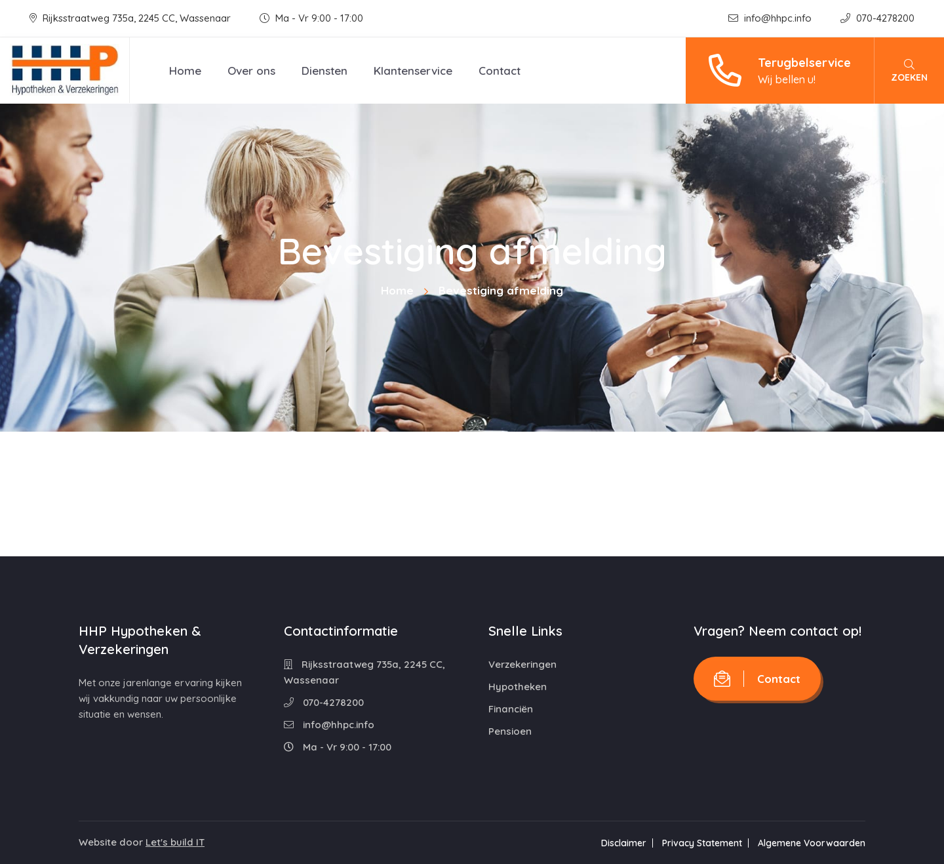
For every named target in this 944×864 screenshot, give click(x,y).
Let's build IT (175, 842)
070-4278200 (877, 18)
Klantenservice (413, 70)
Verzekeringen (522, 664)
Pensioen (510, 731)
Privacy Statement (702, 843)
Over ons (251, 70)
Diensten (324, 70)
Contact (500, 70)
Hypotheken (517, 686)
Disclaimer (623, 843)
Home (185, 70)
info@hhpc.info (771, 18)
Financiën (510, 709)
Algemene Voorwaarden (811, 843)
